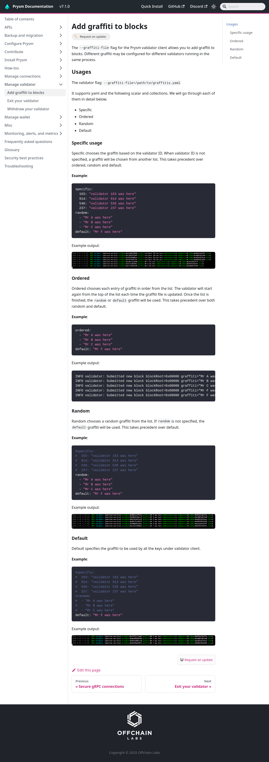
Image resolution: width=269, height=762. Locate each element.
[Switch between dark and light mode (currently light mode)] (213, 6)
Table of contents (19, 19)
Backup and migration (24, 35)
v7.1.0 (65, 6)
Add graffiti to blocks (25, 92)
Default (236, 57)
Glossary (12, 149)
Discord (198, 6)
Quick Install (152, 6)
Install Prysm (16, 59)
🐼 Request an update (196, 660)
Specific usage (241, 32)
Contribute (14, 51)
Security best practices (24, 157)
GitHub (176, 6)
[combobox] (242, 6)
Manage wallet (17, 117)
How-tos (12, 68)
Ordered (236, 41)
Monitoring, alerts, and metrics (31, 133)
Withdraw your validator (28, 108)
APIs (8, 27)
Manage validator (20, 84)
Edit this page (86, 670)
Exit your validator (23, 100)
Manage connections (23, 76)
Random (236, 49)
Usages (232, 24)
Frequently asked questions (28, 141)
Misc (8, 125)
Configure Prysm (19, 43)
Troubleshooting (19, 166)
